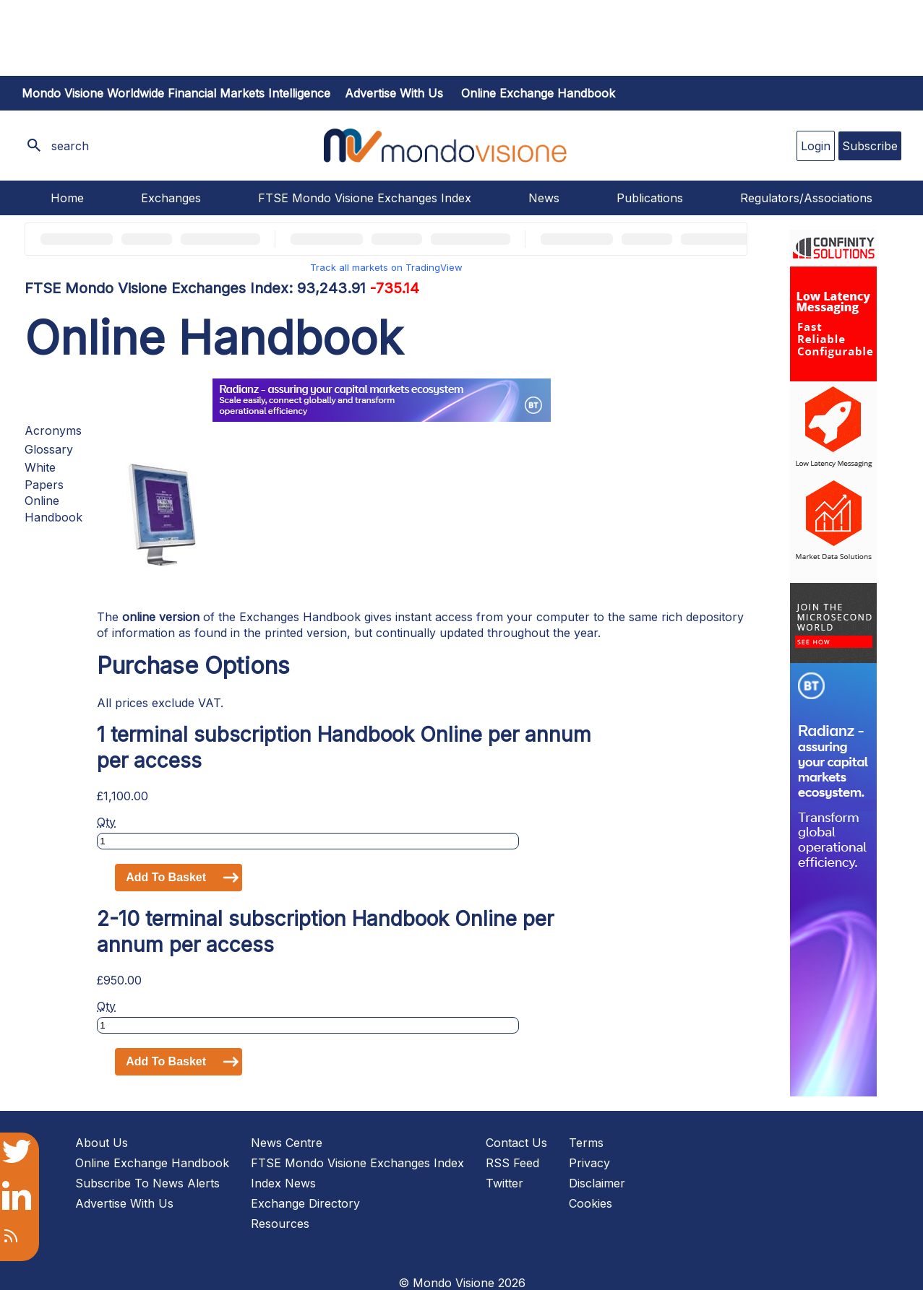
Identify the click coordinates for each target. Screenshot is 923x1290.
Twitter (504, 1183)
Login (815, 146)
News (543, 198)
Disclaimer (597, 1183)
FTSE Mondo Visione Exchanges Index (364, 198)
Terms (586, 1142)
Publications (650, 198)
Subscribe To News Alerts (147, 1183)
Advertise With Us (124, 1203)
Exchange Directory (305, 1203)
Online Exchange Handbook (538, 93)
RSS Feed (512, 1163)
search (70, 146)
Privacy (589, 1163)
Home (67, 198)
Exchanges (171, 198)
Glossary (49, 449)
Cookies (590, 1203)
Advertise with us (394, 93)
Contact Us (516, 1142)
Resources (280, 1223)
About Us (101, 1142)
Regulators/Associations (806, 198)
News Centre (286, 1142)
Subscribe (870, 146)
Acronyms (53, 430)
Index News (283, 1183)
